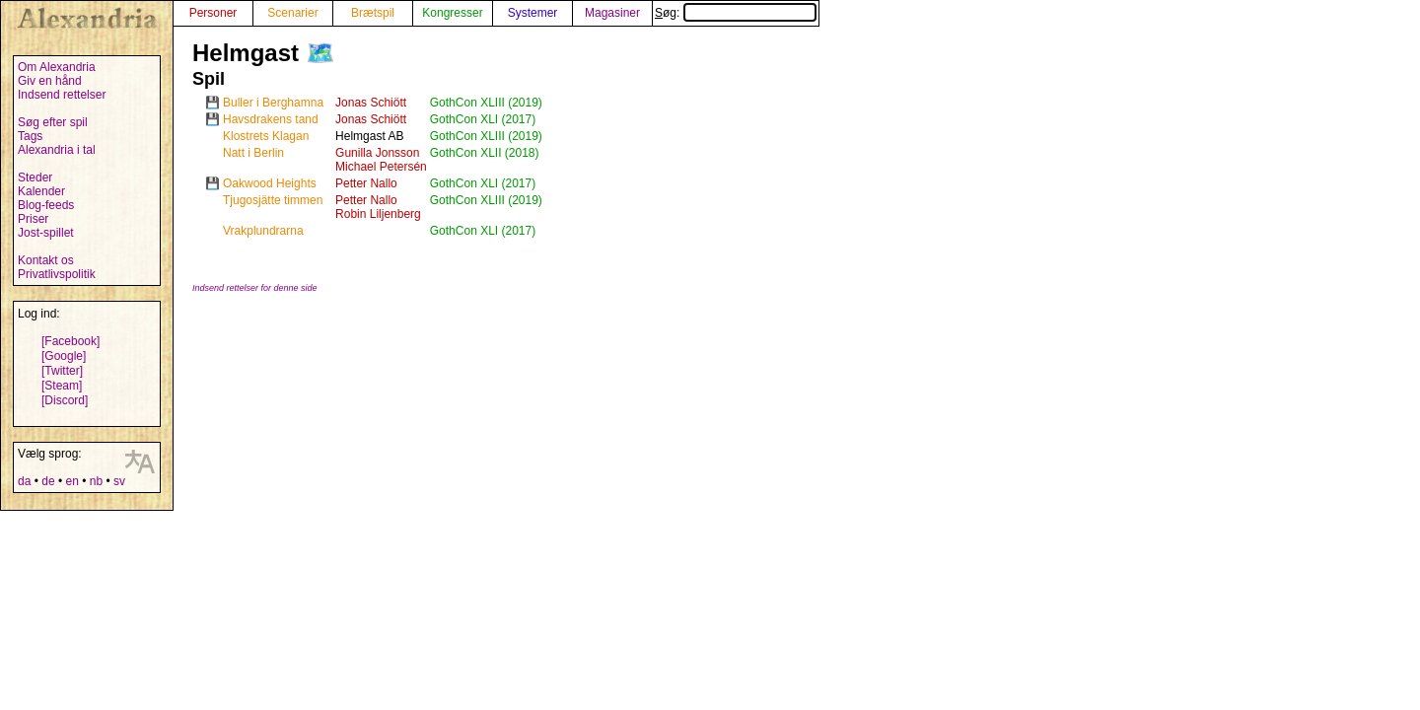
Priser (33, 219)
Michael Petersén (381, 167)
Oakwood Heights (270, 183)
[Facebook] (70, 341)
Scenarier (292, 13)
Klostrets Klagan (266, 136)
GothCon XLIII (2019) (486, 102)
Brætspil (372, 13)
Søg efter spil (53, 122)
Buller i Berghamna (273, 102)
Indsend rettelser (62, 95)
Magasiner (612, 13)
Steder (35, 177)
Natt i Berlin (253, 153)
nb (96, 481)
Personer (213, 13)
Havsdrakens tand (271, 119)
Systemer (533, 13)
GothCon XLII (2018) (484, 153)
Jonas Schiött (370, 102)
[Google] (63, 356)
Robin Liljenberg (378, 214)
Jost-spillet (46, 233)
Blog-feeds (46, 205)
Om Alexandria (57, 67)
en (71, 481)
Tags (30, 136)
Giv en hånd (50, 81)
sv (119, 481)
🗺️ (320, 52)
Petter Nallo (366, 183)
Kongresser (452, 13)
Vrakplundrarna (263, 231)
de (47, 481)
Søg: (735, 13)
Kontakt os (46, 260)
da (24, 481)
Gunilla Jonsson (377, 153)
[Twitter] (62, 371)
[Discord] (64, 400)
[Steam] (61, 385)
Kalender (41, 191)
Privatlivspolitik (57, 274)
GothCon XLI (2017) (482, 119)
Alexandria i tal (57, 150)
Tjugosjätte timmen (272, 200)
